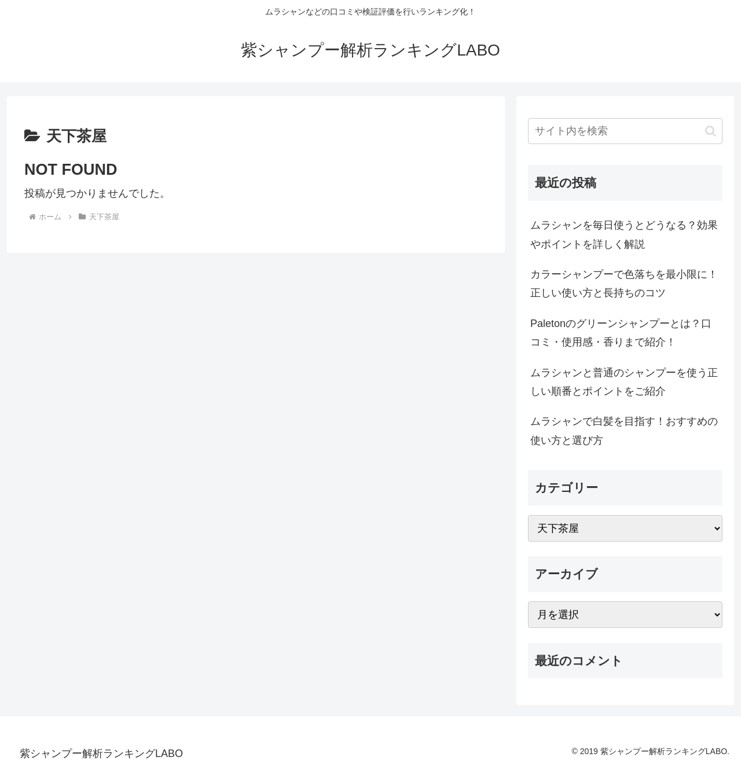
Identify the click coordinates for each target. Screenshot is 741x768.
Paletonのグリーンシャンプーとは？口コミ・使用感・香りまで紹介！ (620, 333)
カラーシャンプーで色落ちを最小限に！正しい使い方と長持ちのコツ (624, 284)
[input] (625, 131)
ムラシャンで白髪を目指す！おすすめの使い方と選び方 (624, 431)
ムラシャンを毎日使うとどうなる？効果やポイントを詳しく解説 (624, 234)
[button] (710, 131)
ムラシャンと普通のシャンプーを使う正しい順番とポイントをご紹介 (624, 382)
